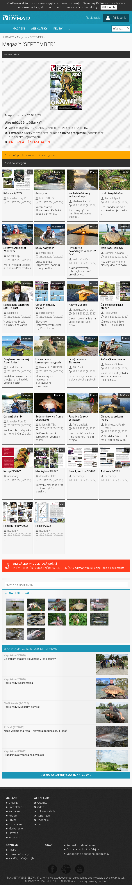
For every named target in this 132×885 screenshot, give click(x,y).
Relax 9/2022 (43, 525)
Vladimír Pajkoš (82, 201)
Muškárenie (16, 828)
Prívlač (13, 820)
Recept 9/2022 (12, 471)
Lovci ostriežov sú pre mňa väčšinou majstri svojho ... (81, 436)
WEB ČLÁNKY (39, 28)
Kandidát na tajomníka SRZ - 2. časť (16, 306)
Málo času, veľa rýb (112, 247)
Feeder (13, 815)
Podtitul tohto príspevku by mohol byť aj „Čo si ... (17, 432)
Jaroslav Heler (47, 476)
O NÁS (48, 845)
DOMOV (9, 37)
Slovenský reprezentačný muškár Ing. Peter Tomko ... (48, 325)
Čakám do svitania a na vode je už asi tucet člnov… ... (82, 322)
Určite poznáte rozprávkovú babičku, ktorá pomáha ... (47, 265)
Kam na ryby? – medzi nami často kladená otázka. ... (81, 213)
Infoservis (15, 837)
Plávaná (13, 833)
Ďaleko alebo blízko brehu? (112, 306)
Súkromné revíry (19, 854)
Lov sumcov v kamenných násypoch (48, 361)
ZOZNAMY (12, 845)
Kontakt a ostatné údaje (81, 845)
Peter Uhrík (111, 312)
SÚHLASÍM (108, 7)
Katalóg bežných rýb (21, 858)
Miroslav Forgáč (16, 198)
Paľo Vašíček (80, 424)
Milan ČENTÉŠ (47, 424)
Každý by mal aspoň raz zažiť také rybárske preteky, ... (49, 488)
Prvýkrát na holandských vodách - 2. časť (82, 251)
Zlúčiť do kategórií (15, 163)
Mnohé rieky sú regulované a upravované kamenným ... (44, 381)
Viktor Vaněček (81, 259)
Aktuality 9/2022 (110, 471)
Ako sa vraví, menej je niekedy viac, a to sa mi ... (114, 265)
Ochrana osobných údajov (83, 849)
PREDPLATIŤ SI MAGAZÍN (29, 142)
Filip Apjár (78, 367)
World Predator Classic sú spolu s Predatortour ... (17, 268)
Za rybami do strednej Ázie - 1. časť (16, 361)
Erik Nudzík (111, 424)
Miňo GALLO (46, 198)
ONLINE (13, 802)
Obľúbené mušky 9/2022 (45, 306)
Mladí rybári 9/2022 (46, 471)
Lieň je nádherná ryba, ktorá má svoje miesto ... (114, 210)
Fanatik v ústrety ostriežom (78, 418)
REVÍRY (58, 28)
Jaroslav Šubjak (114, 364)
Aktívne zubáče (78, 304)
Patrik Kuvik (46, 252)
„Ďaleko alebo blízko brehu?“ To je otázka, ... (114, 323)
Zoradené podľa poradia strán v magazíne (30, 155)
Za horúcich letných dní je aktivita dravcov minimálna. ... (114, 376)
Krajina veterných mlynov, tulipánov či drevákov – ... (80, 271)
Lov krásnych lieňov (112, 193)
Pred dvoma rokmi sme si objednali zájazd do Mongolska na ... (17, 379)
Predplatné (15, 807)
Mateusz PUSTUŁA (83, 309)
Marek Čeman (15, 367)
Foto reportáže (46, 811)
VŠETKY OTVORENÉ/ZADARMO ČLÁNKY (66, 775)
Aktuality (42, 802)
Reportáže (43, 815)
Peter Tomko (46, 312)
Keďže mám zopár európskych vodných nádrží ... (47, 436)
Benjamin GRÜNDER (51, 367)
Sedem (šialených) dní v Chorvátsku (49, 418)
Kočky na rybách (44, 247)
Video (40, 807)
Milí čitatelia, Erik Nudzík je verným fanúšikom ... (114, 438)
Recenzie (43, 820)
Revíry (12, 849)
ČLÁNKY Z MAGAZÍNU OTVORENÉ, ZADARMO (30, 648)
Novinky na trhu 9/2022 (82, 471)
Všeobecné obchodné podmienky (88, 853)
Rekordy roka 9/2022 (15, 525)
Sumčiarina (15, 824)
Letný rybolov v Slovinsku (77, 361)
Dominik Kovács (114, 252)
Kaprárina (14, 811)
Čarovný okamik (12, 416)
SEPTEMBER (36, 37)
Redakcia (12, 312)
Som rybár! (41, 193)
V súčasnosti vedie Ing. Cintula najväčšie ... (16, 323)
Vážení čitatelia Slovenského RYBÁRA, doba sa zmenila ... (48, 210)
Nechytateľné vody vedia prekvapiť (79, 195)
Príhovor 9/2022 (12, 193)
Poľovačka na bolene (113, 359)
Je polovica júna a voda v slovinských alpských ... (82, 379)
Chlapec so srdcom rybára (112, 418)
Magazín (22, 37)
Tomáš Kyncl (112, 198)
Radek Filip (13, 256)
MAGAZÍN (19, 28)
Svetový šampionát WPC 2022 (14, 249)
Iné (39, 824)
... (69, 28)
